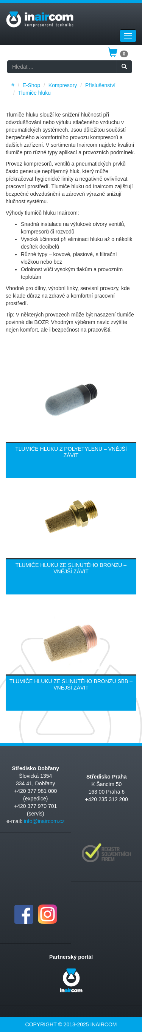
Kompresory (62, 85)
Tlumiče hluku (34, 93)
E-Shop (31, 85)
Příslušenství (100, 85)
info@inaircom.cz (44, 821)
